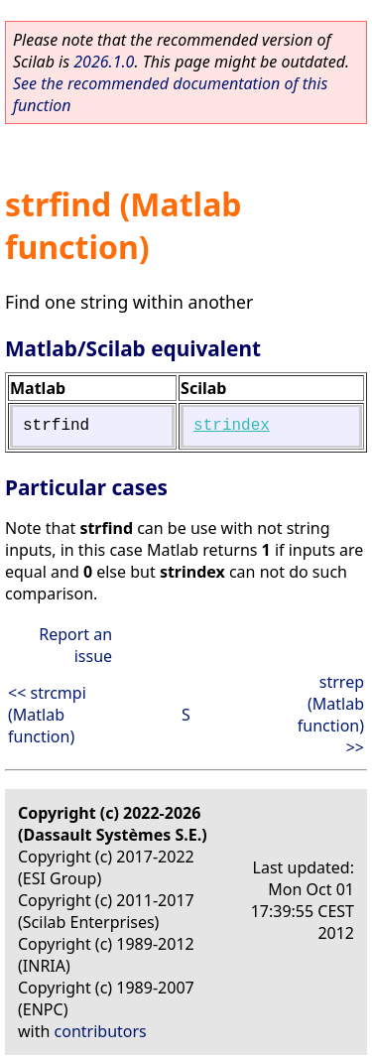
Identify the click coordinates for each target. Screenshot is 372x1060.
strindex (231, 426)
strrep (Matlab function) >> (331, 714)
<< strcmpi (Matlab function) (47, 714)
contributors (101, 1031)
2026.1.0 (103, 61)
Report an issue (75, 645)
